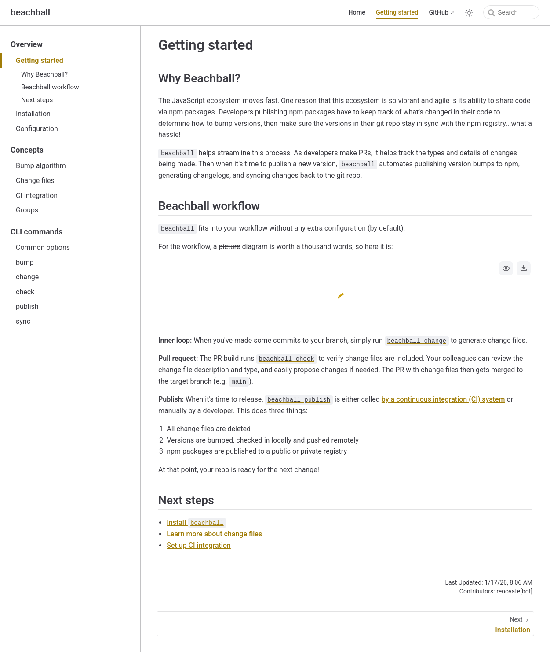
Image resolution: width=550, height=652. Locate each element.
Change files (35, 180)
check (25, 292)
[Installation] (345, 623)
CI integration (37, 195)
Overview (27, 44)
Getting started (397, 12)
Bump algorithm (41, 165)
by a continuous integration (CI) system (443, 399)
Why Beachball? (44, 74)
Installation (33, 114)
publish (27, 306)
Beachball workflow (50, 87)
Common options (43, 247)
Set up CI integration (199, 545)
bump (25, 262)
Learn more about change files (214, 534)
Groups (27, 210)
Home (356, 12)
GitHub (438, 12)
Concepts (27, 150)
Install (196, 522)
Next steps (37, 100)
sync (23, 321)
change (27, 277)
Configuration (37, 129)
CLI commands (36, 231)
